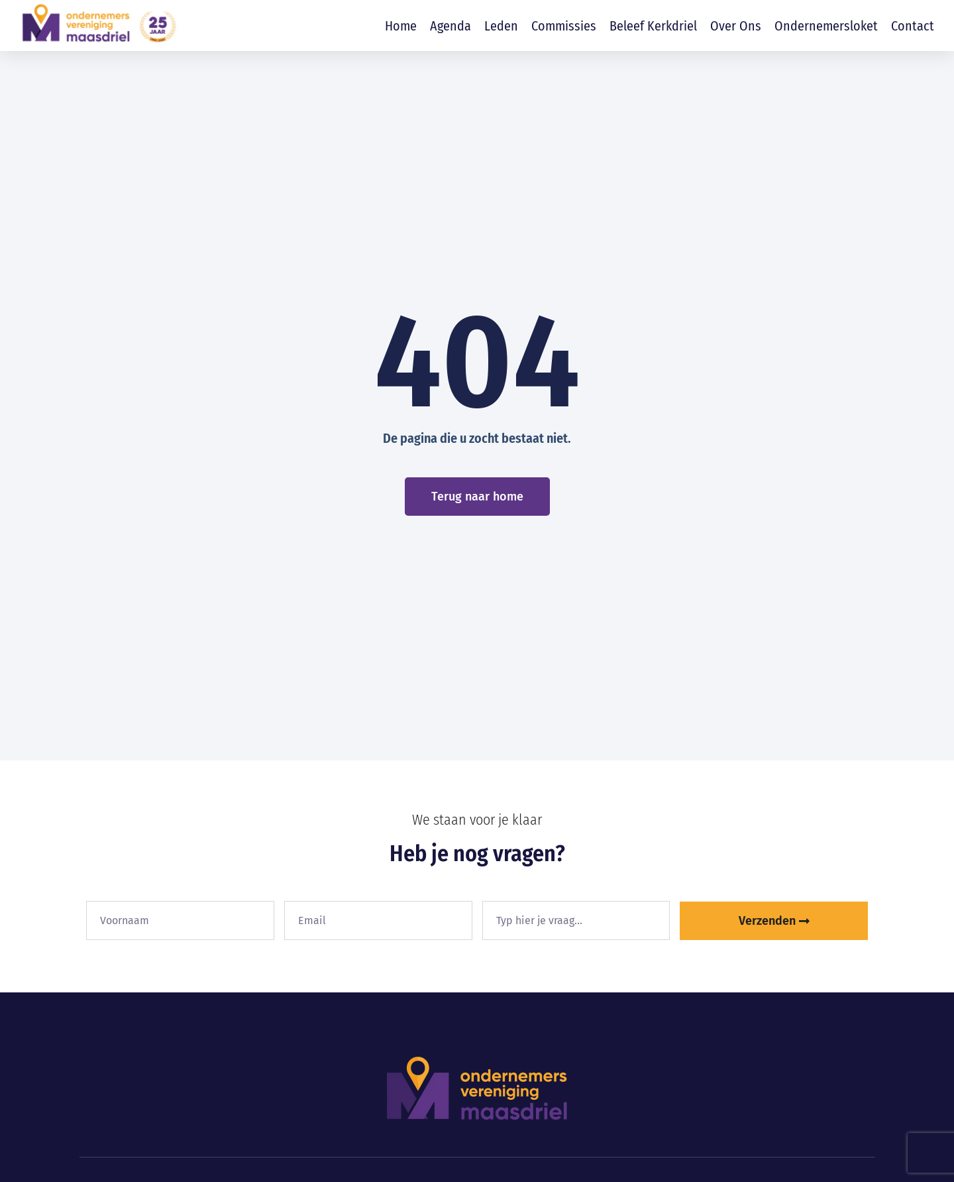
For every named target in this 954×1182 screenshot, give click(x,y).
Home (401, 26)
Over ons (735, 26)
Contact (912, 26)
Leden (501, 26)
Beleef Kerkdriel (653, 26)
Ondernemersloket (826, 26)
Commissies (563, 26)
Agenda (450, 26)
